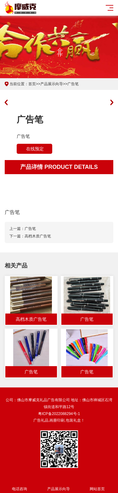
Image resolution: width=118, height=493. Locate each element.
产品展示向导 (51, 84)
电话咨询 (19, 485)
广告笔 (73, 84)
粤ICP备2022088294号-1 (59, 414)
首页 (32, 84)
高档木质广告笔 (38, 236)
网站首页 (97, 485)
